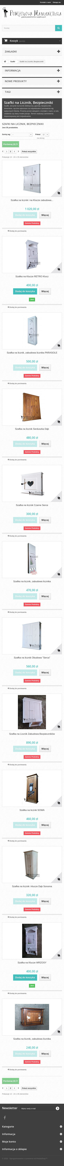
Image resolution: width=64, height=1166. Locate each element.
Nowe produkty (16, 81)
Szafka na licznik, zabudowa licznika (32, 581)
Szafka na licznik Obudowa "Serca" (32, 657)
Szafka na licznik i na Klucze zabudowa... (32, 200)
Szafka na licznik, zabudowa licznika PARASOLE (32, 352)
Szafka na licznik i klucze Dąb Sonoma (32, 886)
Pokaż (37, 134)
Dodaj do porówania (17, 231)
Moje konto (9, 1141)
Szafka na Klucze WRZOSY (32, 962)
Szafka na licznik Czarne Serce (32, 505)
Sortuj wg (6, 134)
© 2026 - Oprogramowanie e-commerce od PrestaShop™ (24, 1159)
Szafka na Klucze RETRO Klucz (32, 276)
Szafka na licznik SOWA (32, 810)
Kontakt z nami (45, 2)
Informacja (13, 70)
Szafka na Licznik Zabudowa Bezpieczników (32, 734)
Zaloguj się (57, 2)
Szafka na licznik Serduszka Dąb (32, 429)
